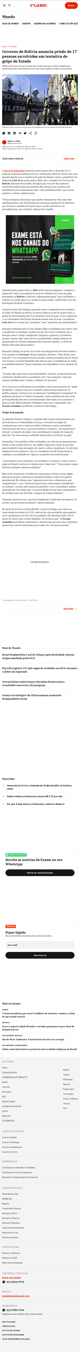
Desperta (11, 926)
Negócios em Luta (10, 1232)
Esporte (66, 1084)
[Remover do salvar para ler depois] (35, 133)
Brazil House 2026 (10, 1194)
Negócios (6, 1116)
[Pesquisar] (9, 5)
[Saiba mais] (69, 158)
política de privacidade (13, 1335)
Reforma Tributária (11, 1223)
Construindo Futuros (11, 1208)
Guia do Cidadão (9, 1137)
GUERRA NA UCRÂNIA (45, 23)
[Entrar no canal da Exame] (40, 872)
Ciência (66, 1103)
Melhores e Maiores (11, 1253)
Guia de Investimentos (12, 1147)
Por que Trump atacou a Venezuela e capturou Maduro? (36, 804)
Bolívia (34, 600)
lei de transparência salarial (16, 1339)
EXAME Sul (7, 1199)
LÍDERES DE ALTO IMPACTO (14, 1077)
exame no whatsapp (16, 855)
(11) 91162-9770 (15, 1282)
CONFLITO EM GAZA (69, 23)
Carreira (6, 1087)
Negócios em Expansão (12, 1263)
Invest (5, 1111)
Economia (6, 1092)
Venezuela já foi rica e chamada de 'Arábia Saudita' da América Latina (39, 787)
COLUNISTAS (8, 1121)
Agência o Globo (14, 141)
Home (4, 46)
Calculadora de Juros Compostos (17, 1172)
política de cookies (11, 1330)
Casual (66, 1074)
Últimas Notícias (9, 1072)
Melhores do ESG (9, 1258)
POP (65, 1108)
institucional (9, 1322)
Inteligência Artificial (11, 1106)
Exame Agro (68, 1089)
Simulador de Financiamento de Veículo (20, 1177)
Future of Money (70, 1099)
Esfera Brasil (21, 1045)
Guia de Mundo (10, 23)
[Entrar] (71, 5)
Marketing (68, 1079)
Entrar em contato (11, 1277)
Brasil (4, 1082)
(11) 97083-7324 (15, 1310)
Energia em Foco (9, 1213)
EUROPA (26, 23)
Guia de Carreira (9, 1152)
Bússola (18, 1036)
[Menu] (4, 5)
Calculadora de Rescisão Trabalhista (18, 1167)
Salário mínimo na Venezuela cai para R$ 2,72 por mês (35, 796)
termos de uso (8, 1326)
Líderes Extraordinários (13, 1228)
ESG (4, 1096)
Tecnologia (68, 1094)
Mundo (8, 16)
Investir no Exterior (11, 1218)
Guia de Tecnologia (10, 1142)
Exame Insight (8, 1101)
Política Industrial (10, 1237)
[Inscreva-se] (40, 955)
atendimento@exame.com (15, 1296)
